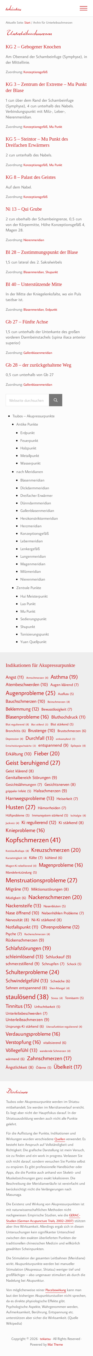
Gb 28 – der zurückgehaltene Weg (39, 366)
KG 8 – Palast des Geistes (31, 178)
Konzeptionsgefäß (36, 72)
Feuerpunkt (29, 441)
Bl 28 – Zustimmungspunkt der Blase (43, 253)
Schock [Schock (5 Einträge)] (74, 963)
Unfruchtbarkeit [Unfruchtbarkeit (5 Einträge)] (47, 1006)
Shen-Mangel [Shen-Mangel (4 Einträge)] (59, 987)
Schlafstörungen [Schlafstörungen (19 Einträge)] (28, 947)
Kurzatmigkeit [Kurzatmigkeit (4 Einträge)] (16, 857)
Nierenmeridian (34, 241)
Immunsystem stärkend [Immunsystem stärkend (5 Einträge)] (50, 814)
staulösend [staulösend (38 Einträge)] (27, 995)
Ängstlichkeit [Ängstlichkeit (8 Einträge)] (20, 1066)
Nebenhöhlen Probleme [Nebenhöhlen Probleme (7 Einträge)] (63, 912)
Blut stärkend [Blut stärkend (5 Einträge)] (62, 723)
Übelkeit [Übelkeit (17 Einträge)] (68, 1066)
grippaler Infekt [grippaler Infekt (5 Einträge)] (18, 790)
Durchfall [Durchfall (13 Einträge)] (39, 737)
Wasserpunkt (31, 464)
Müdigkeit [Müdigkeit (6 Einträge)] (16, 897)
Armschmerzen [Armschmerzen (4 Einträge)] (37, 676)
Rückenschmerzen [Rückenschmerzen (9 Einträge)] (25, 939)
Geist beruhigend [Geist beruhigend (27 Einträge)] (33, 762)
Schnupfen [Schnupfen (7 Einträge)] (53, 963)
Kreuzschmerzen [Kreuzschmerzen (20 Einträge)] (56, 849)
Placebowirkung (56, 1289)
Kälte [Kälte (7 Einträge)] (36, 857)
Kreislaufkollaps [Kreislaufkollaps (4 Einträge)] (17, 850)
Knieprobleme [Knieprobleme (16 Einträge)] (25, 829)
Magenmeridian (33, 563)
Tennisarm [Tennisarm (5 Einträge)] (74, 997)
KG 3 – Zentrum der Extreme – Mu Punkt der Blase (41, 88)
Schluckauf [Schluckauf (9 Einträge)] (58, 956)
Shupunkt (54, 273)
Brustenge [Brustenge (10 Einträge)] (41, 729)
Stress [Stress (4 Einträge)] (57, 997)
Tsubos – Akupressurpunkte (36, 417)
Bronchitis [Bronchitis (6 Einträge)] (16, 730)
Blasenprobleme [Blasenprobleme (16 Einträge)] (27, 716)
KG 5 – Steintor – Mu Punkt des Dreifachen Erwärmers (38, 143)
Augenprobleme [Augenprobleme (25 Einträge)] (31, 692)
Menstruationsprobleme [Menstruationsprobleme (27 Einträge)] (41, 879)
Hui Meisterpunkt (35, 595)
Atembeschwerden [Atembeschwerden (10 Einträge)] (27, 683)
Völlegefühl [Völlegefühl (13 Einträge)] (21, 1049)
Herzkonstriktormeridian (40, 518)
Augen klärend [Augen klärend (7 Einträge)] (64, 684)
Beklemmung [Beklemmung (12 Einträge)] (22, 708)
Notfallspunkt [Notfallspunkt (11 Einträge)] (22, 926)
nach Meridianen (30, 472)
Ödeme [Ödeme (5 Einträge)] (43, 1066)
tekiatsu (14, 8)
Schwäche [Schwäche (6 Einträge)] (60, 980)
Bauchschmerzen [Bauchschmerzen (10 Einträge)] (25, 700)
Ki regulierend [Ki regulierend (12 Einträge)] (39, 821)
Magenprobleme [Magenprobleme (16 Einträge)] (61, 864)
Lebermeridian (32, 541)
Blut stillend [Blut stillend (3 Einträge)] (39, 724)
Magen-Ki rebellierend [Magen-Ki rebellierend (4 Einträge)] (21, 864)
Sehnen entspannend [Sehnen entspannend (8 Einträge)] (26, 987)
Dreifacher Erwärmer (37, 496)
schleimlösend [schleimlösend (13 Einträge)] (24, 956)
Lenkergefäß (30, 548)
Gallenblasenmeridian (39, 354)
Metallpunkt (30, 456)
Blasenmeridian (34, 273)
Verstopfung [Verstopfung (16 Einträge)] (23, 1041)
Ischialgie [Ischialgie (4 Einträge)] (78, 814)
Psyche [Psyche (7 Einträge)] (14, 933)
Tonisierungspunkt (35, 633)
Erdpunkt (54, 310)
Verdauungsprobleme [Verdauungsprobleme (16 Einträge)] (33, 1033)
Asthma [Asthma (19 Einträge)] (64, 676)
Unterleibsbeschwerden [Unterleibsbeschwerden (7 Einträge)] (27, 1012)
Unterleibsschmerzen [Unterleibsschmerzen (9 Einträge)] (27, 1019)
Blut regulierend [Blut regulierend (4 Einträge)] (17, 723)
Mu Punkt (59, 127)
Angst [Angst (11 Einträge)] (15, 676)
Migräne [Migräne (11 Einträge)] (17, 888)
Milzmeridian (31, 571)
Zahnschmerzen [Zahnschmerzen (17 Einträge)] (49, 1057)
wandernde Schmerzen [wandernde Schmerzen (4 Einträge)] (55, 1050)
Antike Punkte (28, 425)
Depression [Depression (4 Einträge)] (14, 738)
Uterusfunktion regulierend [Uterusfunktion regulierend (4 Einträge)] (64, 1025)
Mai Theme (55, 1343)
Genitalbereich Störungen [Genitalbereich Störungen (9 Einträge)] (31, 777)
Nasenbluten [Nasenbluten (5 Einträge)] (55, 905)
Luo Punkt (28, 603)
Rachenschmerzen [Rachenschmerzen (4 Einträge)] (37, 933)
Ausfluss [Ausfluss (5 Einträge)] (66, 693)
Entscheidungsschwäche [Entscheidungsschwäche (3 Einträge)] (21, 745)
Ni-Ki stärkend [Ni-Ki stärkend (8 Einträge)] (46, 919)
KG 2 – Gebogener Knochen (34, 47)
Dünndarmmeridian (36, 503)
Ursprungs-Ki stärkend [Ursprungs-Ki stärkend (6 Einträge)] (25, 1025)
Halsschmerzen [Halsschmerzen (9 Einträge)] (50, 790)
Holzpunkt (29, 449)
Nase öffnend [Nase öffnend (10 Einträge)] (22, 912)
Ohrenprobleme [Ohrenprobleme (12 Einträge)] (60, 926)
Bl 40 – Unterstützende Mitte (35, 285)
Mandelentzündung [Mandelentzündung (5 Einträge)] (21, 871)
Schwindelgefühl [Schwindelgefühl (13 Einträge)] (27, 980)
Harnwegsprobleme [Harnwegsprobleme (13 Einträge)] (30, 797)
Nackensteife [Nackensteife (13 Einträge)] (23, 905)
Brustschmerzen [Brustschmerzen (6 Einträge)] (72, 730)
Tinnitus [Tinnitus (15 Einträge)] (19, 1005)
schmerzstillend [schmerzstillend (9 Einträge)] (23, 963)
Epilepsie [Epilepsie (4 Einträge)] (78, 744)
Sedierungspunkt (34, 618)
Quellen (60, 1138)
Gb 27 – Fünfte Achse (27, 323)
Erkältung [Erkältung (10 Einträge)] (19, 753)
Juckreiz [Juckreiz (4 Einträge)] (12, 822)
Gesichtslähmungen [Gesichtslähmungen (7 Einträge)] (24, 784)
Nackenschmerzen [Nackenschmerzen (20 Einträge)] (55, 896)
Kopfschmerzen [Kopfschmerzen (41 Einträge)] (33, 839)
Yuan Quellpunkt (34, 640)
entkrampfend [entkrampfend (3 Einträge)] (65, 738)
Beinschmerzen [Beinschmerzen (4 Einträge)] (59, 701)
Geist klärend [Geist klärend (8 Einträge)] (20, 770)
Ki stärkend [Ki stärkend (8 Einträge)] (71, 822)
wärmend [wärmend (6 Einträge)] (15, 1058)
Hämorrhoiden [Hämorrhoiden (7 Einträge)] (52, 807)
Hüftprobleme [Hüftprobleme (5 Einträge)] (18, 814)
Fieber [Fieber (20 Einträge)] (47, 752)
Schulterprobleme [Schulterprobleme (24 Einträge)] (32, 971)
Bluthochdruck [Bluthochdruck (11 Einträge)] (68, 716)
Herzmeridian (31, 526)
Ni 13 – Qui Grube (24, 210)
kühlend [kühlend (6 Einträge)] (53, 857)
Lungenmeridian (33, 556)
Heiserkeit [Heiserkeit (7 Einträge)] (67, 798)
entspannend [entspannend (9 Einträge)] (53, 744)
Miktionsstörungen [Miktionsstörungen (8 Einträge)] (50, 888)
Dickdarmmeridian (35, 488)
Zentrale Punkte (29, 587)
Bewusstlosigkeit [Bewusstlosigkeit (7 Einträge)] (56, 708)
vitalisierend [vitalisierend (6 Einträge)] (54, 1042)
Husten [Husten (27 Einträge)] (20, 806)
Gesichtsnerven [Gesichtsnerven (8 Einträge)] (60, 783)
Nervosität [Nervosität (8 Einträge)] (17, 919)
